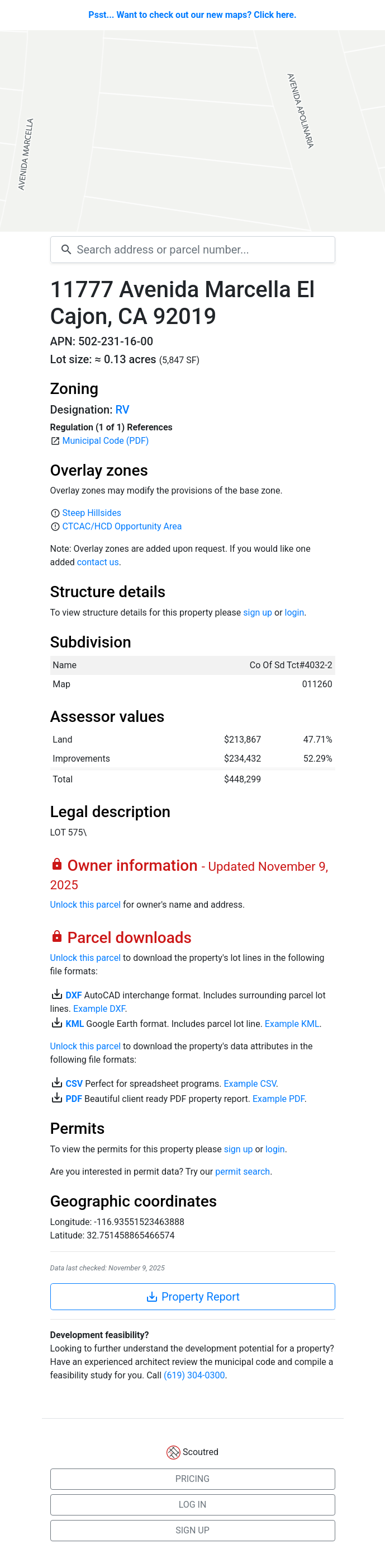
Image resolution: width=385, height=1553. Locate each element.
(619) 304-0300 (194, 1375)
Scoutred (200, 1452)
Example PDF (279, 1099)
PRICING (192, 1479)
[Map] (192, 131)
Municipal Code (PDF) (105, 440)
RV (122, 409)
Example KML (292, 1024)
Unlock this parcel (85, 904)
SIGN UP (192, 1530)
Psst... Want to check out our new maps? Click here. (192, 15)
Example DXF (99, 1008)
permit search (242, 1171)
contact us (98, 562)
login (295, 612)
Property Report (192, 1296)
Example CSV (249, 1083)
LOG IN (193, 1504)
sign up (257, 612)
